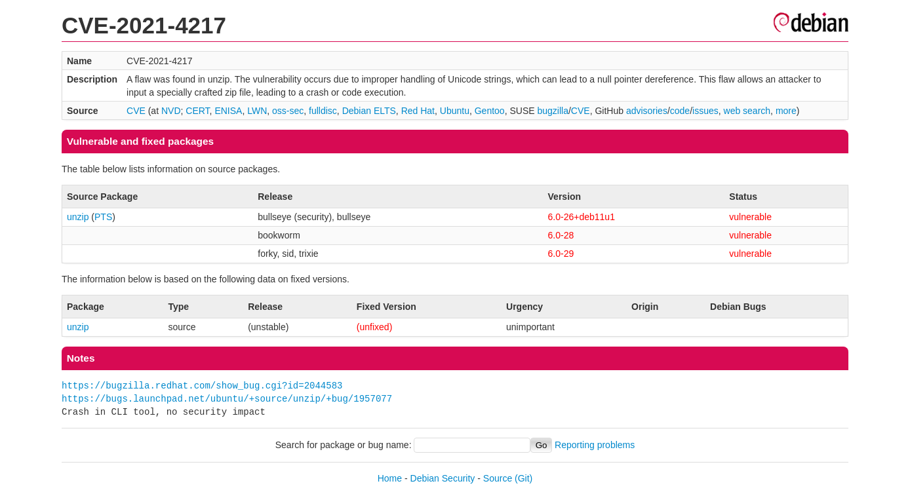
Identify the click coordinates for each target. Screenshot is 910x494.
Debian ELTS (369, 110)
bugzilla (552, 110)
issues (705, 110)
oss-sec (288, 110)
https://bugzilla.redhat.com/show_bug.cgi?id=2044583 (202, 385)
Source (497, 478)
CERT (197, 110)
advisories (646, 110)
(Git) (523, 478)
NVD (171, 110)
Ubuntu (454, 110)
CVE (136, 110)
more (786, 110)
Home (390, 478)
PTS (103, 217)
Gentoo (490, 110)
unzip (78, 217)
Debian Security (442, 478)
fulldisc (323, 110)
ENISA (228, 110)
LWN (257, 110)
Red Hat (418, 110)
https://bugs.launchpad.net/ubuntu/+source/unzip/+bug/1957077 (227, 398)
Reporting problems (595, 445)
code (680, 110)
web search (747, 110)
